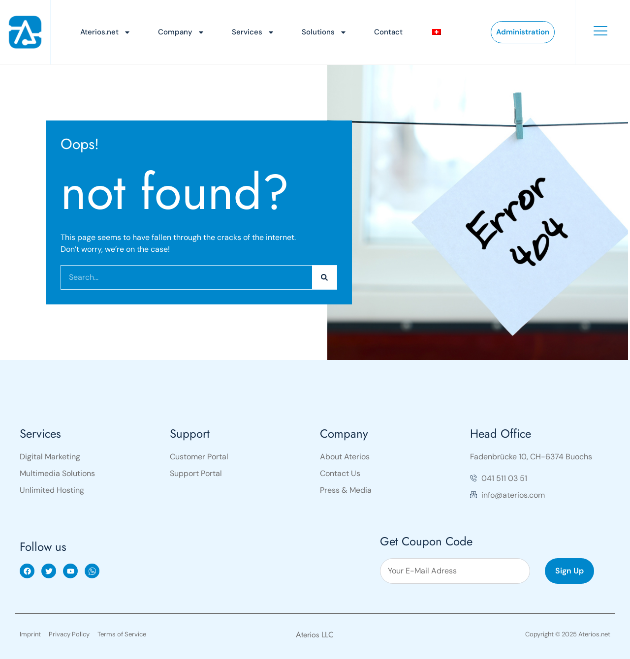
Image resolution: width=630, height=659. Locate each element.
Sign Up (569, 571)
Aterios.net (105, 32)
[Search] (324, 277)
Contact (388, 32)
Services (253, 32)
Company (181, 32)
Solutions (324, 32)
